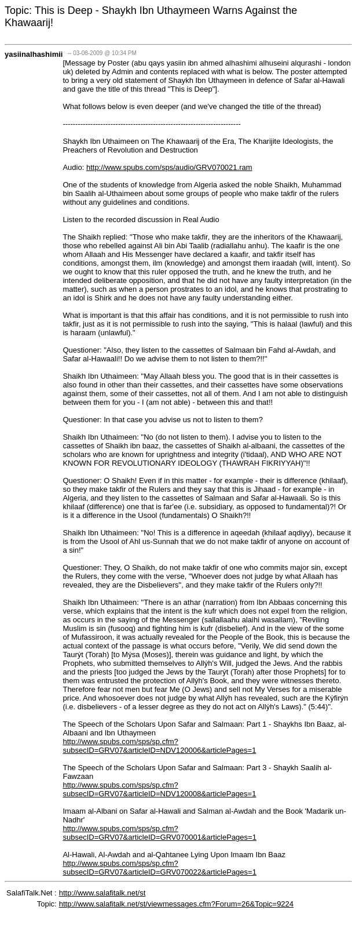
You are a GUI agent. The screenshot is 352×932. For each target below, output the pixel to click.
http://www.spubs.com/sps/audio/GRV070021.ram (169, 167)
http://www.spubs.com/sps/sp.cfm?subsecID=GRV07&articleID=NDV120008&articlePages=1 (159, 789)
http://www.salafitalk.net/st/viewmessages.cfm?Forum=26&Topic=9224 (176, 904)
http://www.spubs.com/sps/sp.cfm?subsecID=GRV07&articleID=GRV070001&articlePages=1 (159, 833)
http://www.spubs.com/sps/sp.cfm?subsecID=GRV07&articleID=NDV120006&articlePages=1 (159, 746)
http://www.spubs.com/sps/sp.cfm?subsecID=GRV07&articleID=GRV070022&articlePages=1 (159, 867)
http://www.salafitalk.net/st (102, 893)
